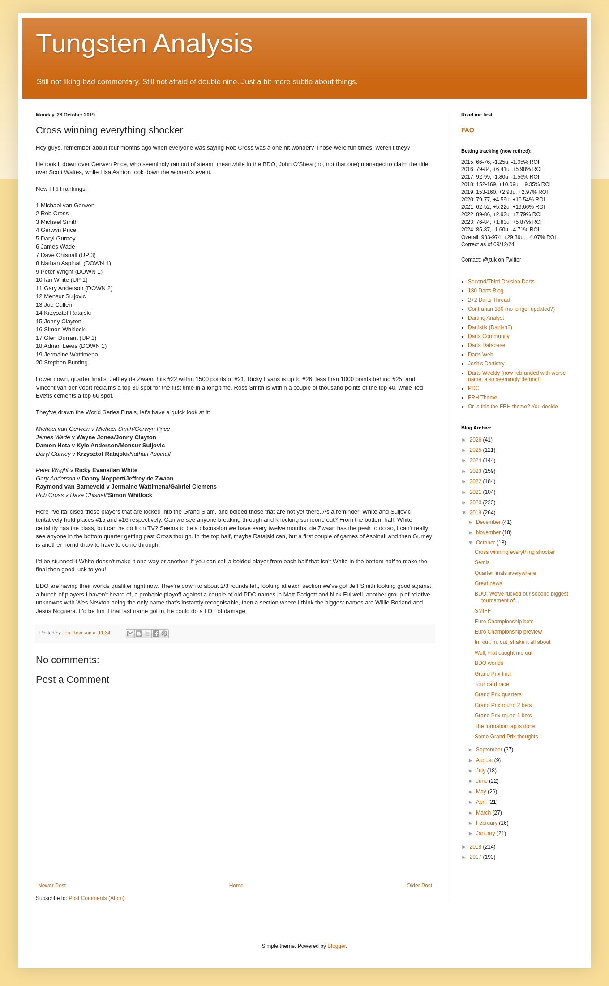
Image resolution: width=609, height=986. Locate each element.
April (482, 802)
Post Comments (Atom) (96, 898)
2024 (476, 460)
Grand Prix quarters (498, 694)
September (490, 749)
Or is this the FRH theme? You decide (513, 406)
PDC (473, 388)
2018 (476, 847)
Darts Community (489, 336)
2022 (476, 481)
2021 (476, 492)
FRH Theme (482, 397)
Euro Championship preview (508, 632)
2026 (476, 440)
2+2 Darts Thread (489, 300)
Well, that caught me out (503, 653)
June (482, 781)
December (489, 522)
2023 (476, 471)
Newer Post (52, 886)
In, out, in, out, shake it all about (512, 642)
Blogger (336, 946)
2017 (476, 857)
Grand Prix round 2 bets (503, 705)
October (486, 543)
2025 (476, 450)
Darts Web (480, 355)
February (487, 823)
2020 (476, 502)
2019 (476, 513)
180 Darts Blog (485, 290)
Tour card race (492, 684)
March (484, 813)
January (486, 833)
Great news (488, 583)
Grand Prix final (493, 674)
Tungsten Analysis (144, 43)
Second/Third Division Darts (501, 282)
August (485, 760)
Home (236, 886)
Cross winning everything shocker (515, 552)
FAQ (467, 129)
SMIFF (483, 611)
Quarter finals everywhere (505, 573)
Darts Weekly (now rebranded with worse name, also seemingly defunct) (517, 376)
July (481, 770)
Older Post (419, 886)
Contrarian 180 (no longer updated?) (511, 309)
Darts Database (486, 345)
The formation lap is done (505, 726)
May (482, 792)
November (489, 532)
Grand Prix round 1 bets (503, 715)
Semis (482, 562)
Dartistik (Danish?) (490, 327)
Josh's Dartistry (486, 363)
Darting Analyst (486, 318)
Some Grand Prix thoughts (506, 736)
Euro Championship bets (504, 621)
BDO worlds (489, 663)
